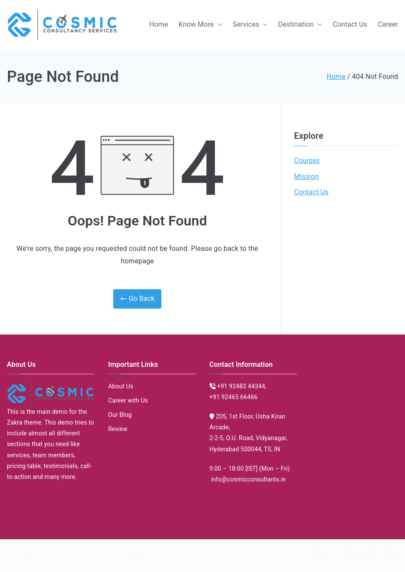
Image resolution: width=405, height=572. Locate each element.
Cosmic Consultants (123, 555)
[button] (218, 25)
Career (387, 24)
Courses (307, 160)
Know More (201, 25)
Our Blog (120, 414)
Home (158, 24)
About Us (120, 386)
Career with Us (128, 400)
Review (117, 428)
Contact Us (350, 24)
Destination (300, 25)
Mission (306, 176)
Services (250, 25)
